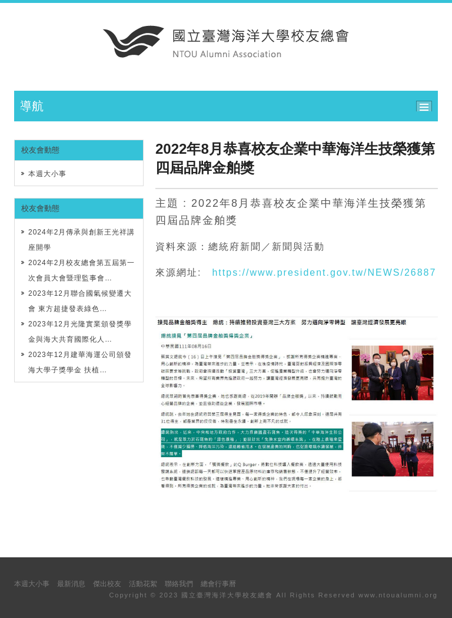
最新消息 (71, 584)
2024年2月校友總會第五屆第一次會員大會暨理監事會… (81, 270)
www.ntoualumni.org (398, 595)
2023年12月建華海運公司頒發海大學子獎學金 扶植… (80, 362)
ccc (427, 104)
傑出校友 (107, 584)
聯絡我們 (179, 584)
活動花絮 (143, 584)
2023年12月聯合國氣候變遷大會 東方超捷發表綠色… (80, 301)
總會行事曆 (218, 584)
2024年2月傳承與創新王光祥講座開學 (81, 240)
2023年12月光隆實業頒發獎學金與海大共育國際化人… (80, 331)
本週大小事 (47, 174)
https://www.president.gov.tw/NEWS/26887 (324, 272)
